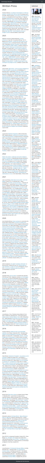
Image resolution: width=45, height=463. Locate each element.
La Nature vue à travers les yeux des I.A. (10, 117)
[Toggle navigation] (42, 1)
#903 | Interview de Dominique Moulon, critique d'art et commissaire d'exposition (36, 38)
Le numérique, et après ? (18, 299)
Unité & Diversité (8, 146)
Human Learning (16, 221)
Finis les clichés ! (13, 275)
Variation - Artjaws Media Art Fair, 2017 (36, 270)
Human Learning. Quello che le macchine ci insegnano (13, 236)
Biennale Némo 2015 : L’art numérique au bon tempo (13, 372)
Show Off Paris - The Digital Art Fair (20, 439)
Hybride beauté (8, 122)
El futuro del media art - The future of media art (16, 377)
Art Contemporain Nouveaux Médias (16, 448)
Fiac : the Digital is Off (9, 437)
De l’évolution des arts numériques (20, 338)
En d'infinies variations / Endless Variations (36, 112)
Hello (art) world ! (13, 279)
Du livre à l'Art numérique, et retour (13, 344)
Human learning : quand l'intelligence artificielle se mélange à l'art (36, 233)
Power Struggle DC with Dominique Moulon (35, 207)
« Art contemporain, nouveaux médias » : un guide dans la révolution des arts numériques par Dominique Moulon (15, 406)
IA (20, 281)
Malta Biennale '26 (10, 18)
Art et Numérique (11, 348)
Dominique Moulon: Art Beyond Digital (36, 47)
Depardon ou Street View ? (16, 382)
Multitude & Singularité (12, 133)
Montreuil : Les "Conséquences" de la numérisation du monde (14, 370)
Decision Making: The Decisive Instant (36, 140)
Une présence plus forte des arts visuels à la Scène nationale (14, 108)
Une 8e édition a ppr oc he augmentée (20, 84)
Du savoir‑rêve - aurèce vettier (11, 19)
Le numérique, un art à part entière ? (12, 294)
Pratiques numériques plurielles (20, 322)
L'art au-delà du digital (10, 321)
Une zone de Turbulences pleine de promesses (14, 268)
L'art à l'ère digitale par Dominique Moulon (36, 101)
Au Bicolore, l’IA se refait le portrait (12, 142)
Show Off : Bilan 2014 (6, 398)
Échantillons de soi (6, 140)
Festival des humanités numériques (20, 166)
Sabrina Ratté (37, 149)
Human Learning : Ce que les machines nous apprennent (36, 248)
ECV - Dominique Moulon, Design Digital (13, 428)
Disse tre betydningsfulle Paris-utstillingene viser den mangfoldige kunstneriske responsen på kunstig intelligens (14, 54)
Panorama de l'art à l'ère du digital (12, 162)
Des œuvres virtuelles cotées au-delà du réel (11, 213)
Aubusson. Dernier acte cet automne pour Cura (14, 47)
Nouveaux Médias (12, 456)
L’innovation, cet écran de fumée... (14, 182)
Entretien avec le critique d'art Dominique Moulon (36, 261)
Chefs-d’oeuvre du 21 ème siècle (17, 187)
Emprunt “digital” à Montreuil (13, 381)
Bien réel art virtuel (12, 394)
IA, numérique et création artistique (36, 60)
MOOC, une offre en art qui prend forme (12, 285)
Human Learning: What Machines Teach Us (36, 200)
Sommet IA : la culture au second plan (16, 58)
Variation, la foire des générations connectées (11, 334)
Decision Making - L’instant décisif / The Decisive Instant (36, 171)
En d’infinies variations (6, 116)
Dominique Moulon (6, 1)
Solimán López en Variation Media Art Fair (10, 317)
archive (15, 235)
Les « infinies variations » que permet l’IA (19, 123)
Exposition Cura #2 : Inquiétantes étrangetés (19, 95)
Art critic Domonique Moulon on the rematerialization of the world (36, 291)
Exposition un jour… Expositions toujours (18, 147)
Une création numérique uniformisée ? (18, 264)
